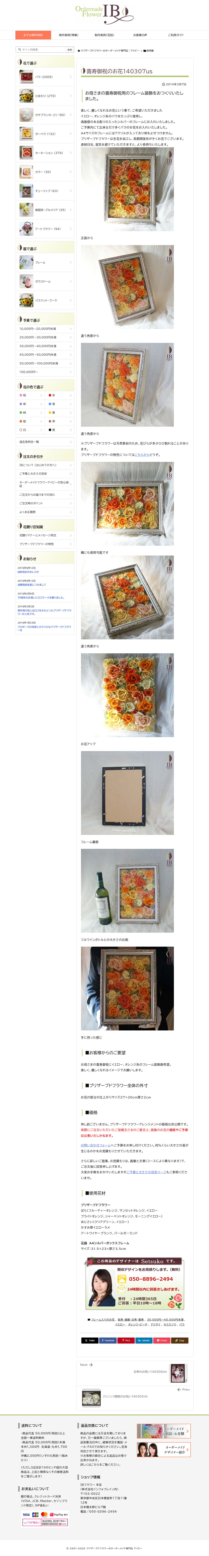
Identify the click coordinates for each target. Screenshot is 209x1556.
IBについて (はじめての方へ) (38, 465)
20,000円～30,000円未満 (38, 337)
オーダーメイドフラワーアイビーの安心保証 (44, 484)
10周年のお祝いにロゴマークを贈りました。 (41, 598)
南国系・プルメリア (43, 210)
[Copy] (179, 1341)
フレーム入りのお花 (103, 1319)
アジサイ (156, 1324)
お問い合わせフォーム (96, 1145)
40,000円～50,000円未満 (38, 354)
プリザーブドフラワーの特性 (37, 544)
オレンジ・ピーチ (138, 1324)
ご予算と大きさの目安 (33, 473)
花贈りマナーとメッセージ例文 (38, 535)
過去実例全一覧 (29, 441)
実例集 (150, 51)
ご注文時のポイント (31, 503)
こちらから (142, 454)
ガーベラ (38, 134)
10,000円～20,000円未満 (38, 328)
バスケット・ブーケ (38, 300)
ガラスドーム (35, 281)
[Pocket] (161, 1341)
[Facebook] (108, 1341)
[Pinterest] (126, 1341)
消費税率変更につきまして (32, 585)
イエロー (120, 1324)
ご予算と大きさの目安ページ (146, 1172)
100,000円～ (29, 372)
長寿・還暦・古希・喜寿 (131, 1319)
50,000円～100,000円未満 (39, 363)
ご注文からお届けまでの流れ (37, 494)
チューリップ (39, 191)
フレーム (32, 262)
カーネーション (41, 153)
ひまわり (38, 96)
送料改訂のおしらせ (28, 572)
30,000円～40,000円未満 (165, 1319)
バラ (181, 1324)
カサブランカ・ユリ (42, 115)
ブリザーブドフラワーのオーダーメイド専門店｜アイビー (110, 51)
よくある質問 (27, 512)
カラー (35, 172)
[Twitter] (89, 1341)
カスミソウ (170, 1324)
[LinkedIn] (144, 1341)
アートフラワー (40, 229)
